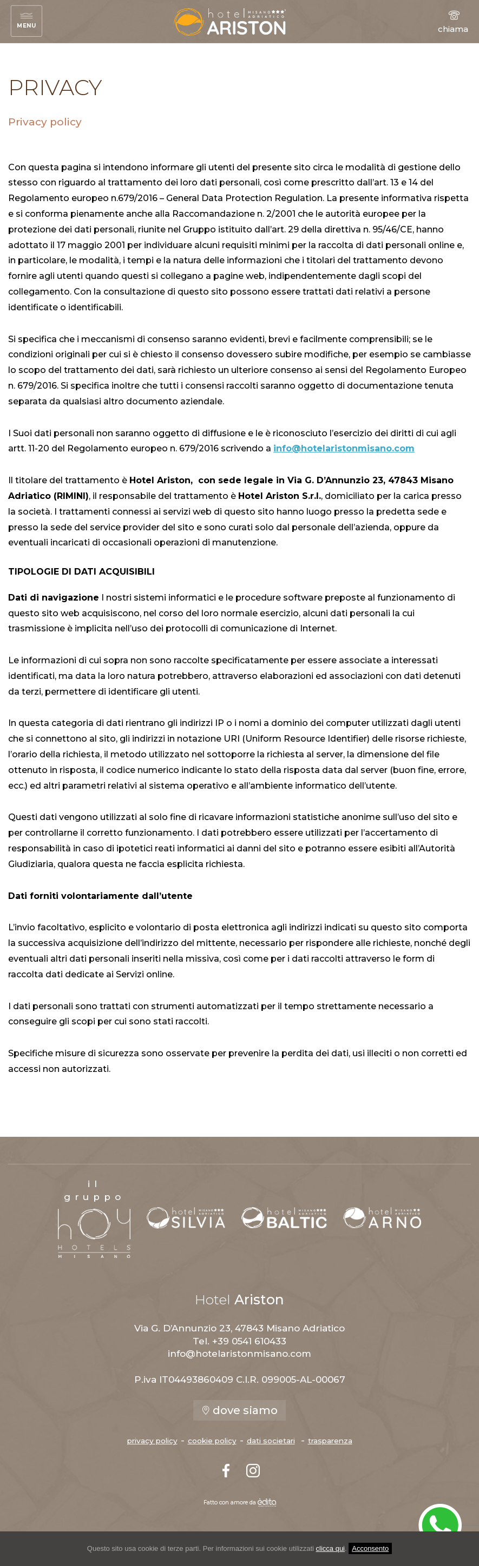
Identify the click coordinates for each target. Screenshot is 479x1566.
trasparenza (330, 1440)
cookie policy (212, 1440)
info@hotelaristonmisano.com (344, 448)
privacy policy (152, 1440)
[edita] (267, 1502)
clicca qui (330, 1548)
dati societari (271, 1440)
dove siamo (239, 1410)
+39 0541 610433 (249, 1341)
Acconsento (370, 1548)
